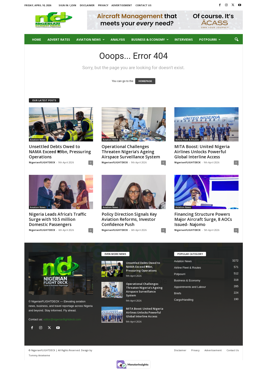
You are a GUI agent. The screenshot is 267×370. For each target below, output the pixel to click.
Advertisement (121, 5)
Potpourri (210, 39)
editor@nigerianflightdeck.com (62, 319)
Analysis (118, 39)
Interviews (184, 39)
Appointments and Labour (190, 286)
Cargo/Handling (183, 299)
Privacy (103, 5)
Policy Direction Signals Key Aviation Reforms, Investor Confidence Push (129, 219)
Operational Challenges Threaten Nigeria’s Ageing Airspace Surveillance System (131, 152)
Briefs (177, 293)
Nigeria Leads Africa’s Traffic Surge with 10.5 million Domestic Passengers (57, 219)
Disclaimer (87, 5)
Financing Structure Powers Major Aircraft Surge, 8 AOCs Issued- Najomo (203, 219)
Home (36, 39)
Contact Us (143, 5)
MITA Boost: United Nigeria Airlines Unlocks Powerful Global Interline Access (202, 152)
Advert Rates (58, 39)
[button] (236, 39)
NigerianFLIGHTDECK (42, 162)
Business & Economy (150, 39)
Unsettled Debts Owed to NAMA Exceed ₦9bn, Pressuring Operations (60, 152)
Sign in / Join (67, 5)
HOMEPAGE (145, 81)
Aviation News (90, 39)
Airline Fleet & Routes (187, 139)
